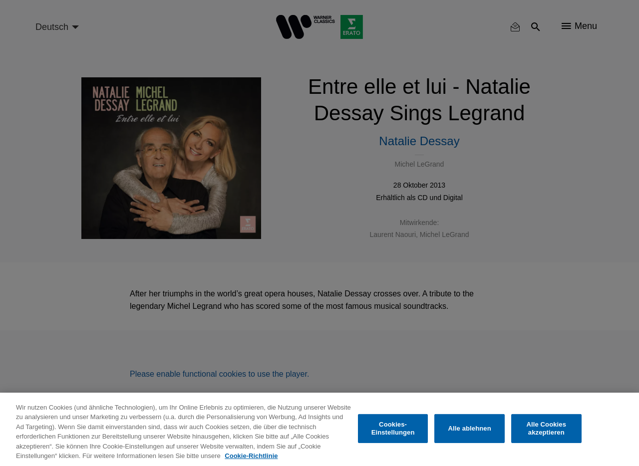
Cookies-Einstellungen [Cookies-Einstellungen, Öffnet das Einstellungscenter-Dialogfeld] (393, 428)
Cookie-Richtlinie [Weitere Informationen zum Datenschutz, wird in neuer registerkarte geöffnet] (251, 456)
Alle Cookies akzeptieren (546, 428)
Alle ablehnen (469, 428)
